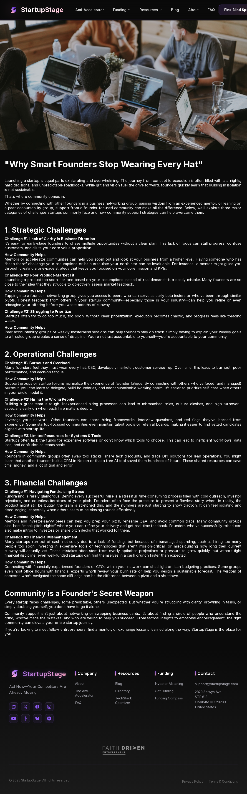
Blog (175, 10)
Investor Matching (169, 683)
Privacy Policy (192, 781)
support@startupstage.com (216, 684)
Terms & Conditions (223, 781)
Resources (151, 10)
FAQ (211, 10)
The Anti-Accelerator (84, 693)
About (193, 10)
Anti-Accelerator (89, 10)
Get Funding (164, 691)
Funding (122, 10)
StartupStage (36, 9)
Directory (122, 691)
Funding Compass (169, 698)
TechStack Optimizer (123, 700)
